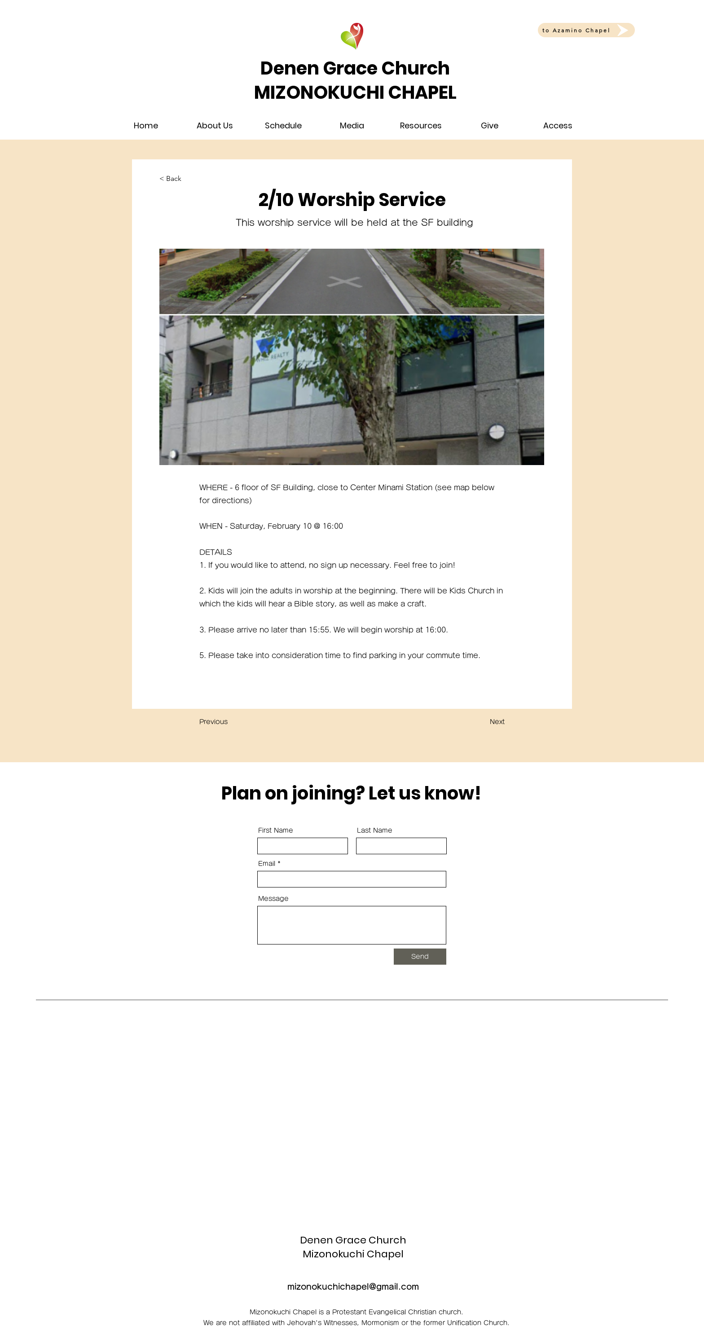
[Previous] (229, 722)
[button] (214, 125)
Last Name (374, 830)
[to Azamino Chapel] (586, 30)
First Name (275, 830)
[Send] (420, 957)
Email (266, 864)
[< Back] (189, 179)
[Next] (482, 722)
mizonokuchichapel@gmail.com (353, 1287)
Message (273, 899)
